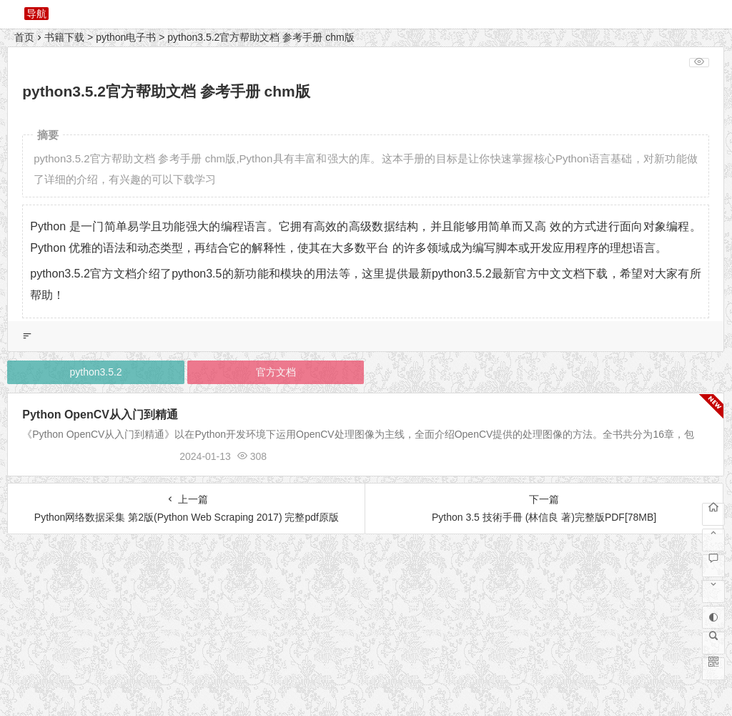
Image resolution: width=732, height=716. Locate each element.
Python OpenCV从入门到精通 (100, 414)
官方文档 (276, 372)
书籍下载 (64, 37)
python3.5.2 (95, 372)
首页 (24, 37)
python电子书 (126, 37)
